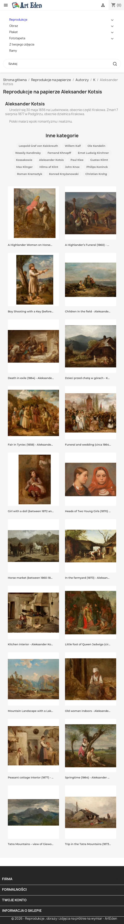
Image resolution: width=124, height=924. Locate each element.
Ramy (13, 51)
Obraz (13, 26)
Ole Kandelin (96, 145)
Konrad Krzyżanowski (64, 174)
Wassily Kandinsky (28, 152)
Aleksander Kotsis (51, 159)
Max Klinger (24, 167)
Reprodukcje (18, 20)
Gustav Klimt (99, 159)
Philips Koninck (97, 167)
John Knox (72, 167)
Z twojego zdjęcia (21, 44)
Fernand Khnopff (59, 152)
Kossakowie (24, 159)
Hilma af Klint (48, 167)
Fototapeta (17, 38)
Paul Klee (77, 159)
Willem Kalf (73, 145)
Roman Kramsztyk (29, 174)
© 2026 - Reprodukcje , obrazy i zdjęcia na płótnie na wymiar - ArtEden (64, 918)
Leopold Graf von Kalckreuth (38, 145)
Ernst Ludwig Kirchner (93, 152)
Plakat (13, 32)
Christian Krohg (96, 174)
